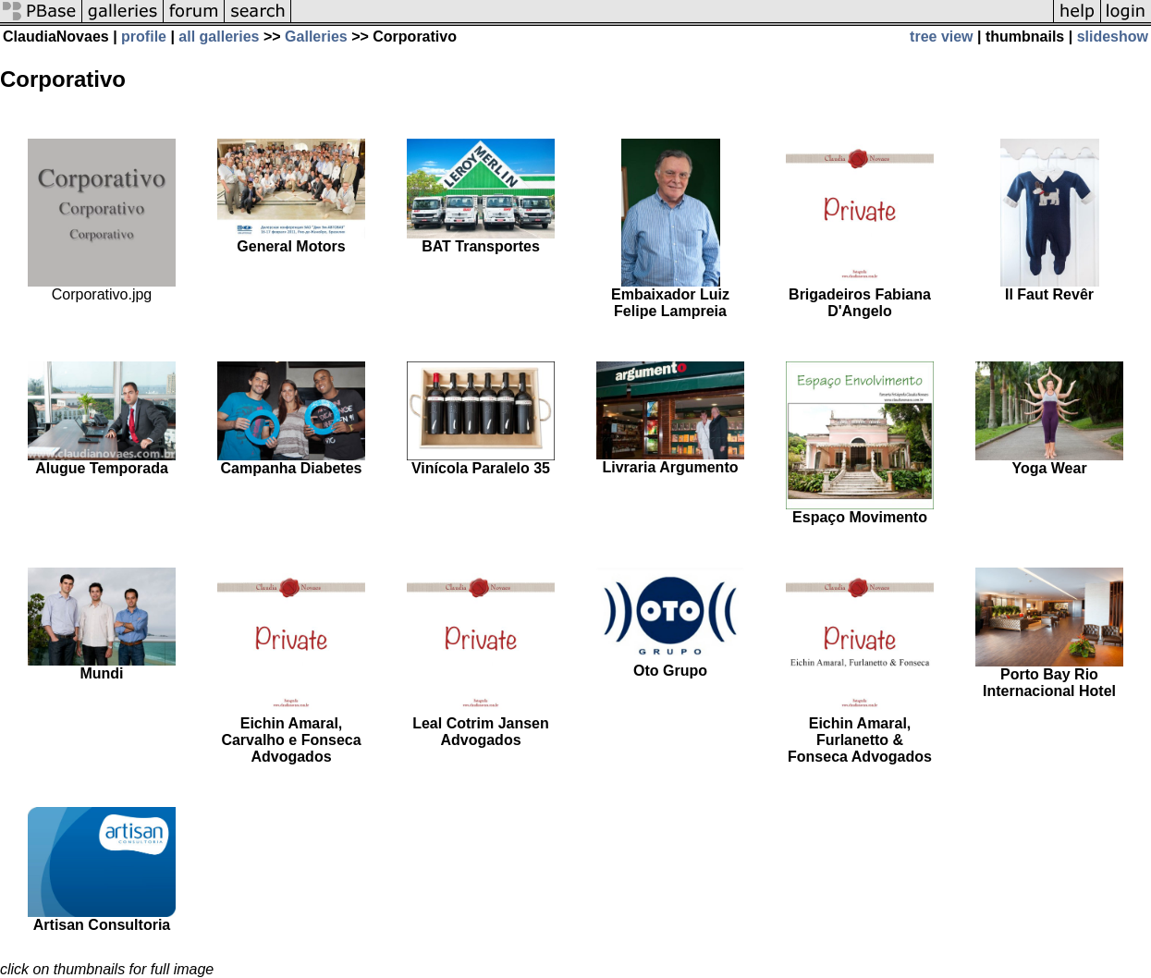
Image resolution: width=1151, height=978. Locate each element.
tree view (941, 36)
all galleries (218, 36)
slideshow (1112, 36)
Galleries (316, 36)
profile (143, 36)
